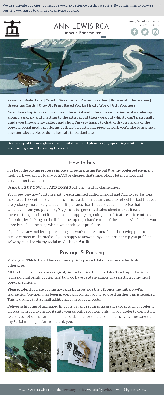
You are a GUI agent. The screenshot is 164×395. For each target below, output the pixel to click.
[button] (82, 37)
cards (88, 277)
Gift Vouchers (123, 105)
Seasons (14, 100)
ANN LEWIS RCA (81, 26)
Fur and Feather (94, 100)
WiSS (108, 390)
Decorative (139, 100)
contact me (84, 132)
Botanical (119, 100)
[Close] (160, 4)
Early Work (99, 105)
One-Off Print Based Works (62, 105)
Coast (50, 100)
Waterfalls (34, 100)
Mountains (68, 100)
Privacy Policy (75, 390)
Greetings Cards (21, 105)
